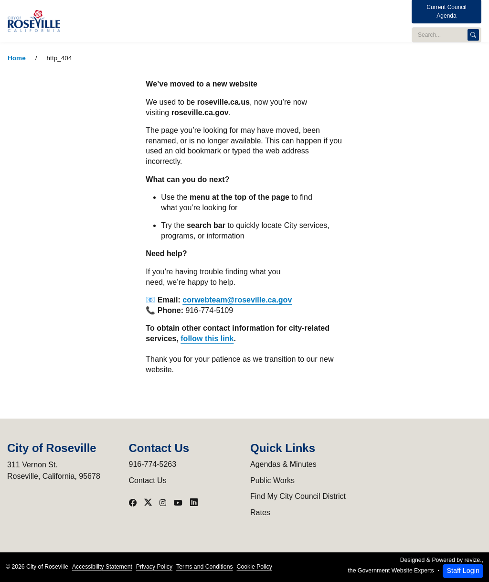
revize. (473, 560)
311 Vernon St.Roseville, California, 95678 (53, 470)
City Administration (136, 21)
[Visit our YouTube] (178, 502)
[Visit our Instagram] (162, 502)
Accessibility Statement (102, 566)
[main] (244, 312)
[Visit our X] (148, 502)
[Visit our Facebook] (133, 502)
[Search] (473, 30)
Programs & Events (290, 21)
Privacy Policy (154, 566)
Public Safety (196, 21)
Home (17, 58)
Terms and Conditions (204, 566)
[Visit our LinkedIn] (194, 502)
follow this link (207, 338)
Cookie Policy (254, 566)
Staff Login (462, 570)
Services (342, 21)
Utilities (238, 21)
